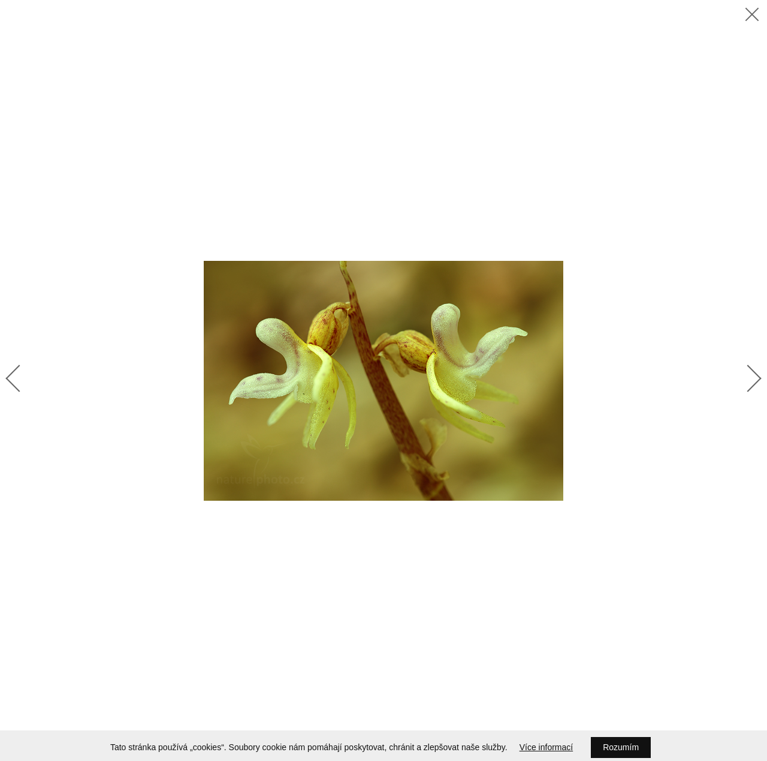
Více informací (546, 747)
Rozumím (621, 747)
